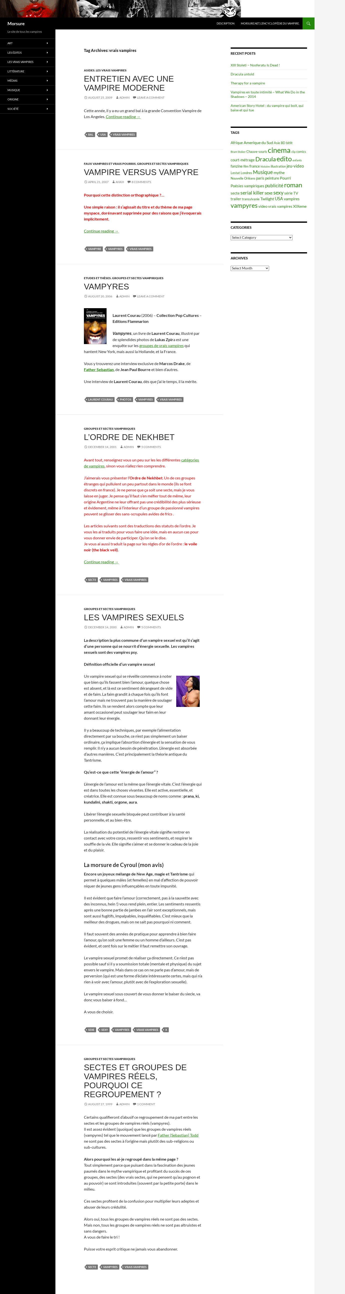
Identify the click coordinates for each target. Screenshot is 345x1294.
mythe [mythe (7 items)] (279, 172)
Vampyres (106, 286)
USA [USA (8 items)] (279, 198)
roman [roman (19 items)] (293, 185)
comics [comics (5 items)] (301, 152)
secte (92, 579)
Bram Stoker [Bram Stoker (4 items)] (238, 151)
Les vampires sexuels (134, 617)
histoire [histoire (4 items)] (265, 166)
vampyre (94, 248)
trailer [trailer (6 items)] (236, 199)
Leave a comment (151, 97)
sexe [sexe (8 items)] (269, 193)
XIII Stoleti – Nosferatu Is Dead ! (255, 65)
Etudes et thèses (97, 278)
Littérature (15, 71)
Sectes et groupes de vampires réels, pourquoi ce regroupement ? (135, 1081)
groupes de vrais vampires (161, 345)
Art (9, 43)
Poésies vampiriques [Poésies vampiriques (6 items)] (247, 186)
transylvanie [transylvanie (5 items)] (251, 199)
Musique (13, 90)
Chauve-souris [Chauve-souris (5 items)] (256, 152)
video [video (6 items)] (262, 206)
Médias (12, 80)
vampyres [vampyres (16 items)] (244, 205)
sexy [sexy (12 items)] (278, 192)
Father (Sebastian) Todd (178, 1135)
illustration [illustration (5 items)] (278, 166)
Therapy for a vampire (248, 83)
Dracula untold (242, 74)
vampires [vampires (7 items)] (292, 198)
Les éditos (14, 52)
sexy (104, 1029)
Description (225, 23)
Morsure (16, 23)
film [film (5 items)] (246, 166)
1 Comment (146, 1104)
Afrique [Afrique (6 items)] (237, 143)
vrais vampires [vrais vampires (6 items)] (280, 206)
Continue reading (123, 116)
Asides (89, 70)
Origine (12, 99)
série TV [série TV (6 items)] (291, 193)
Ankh (120, 182)
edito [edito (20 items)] (284, 159)
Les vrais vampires (111, 70)
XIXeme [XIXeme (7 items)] (300, 206)
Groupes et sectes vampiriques (162, 164)
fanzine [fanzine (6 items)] (237, 166)
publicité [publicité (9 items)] (274, 185)
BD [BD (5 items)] (283, 143)
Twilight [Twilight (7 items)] (267, 198)
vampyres (115, 248)
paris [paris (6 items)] (260, 178)
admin (124, 97)
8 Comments (141, 182)
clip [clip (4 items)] (293, 151)
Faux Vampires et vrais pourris (110, 164)
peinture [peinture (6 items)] (272, 178)
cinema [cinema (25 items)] (279, 150)
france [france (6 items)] (254, 166)
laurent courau (100, 399)
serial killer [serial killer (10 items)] (252, 193)
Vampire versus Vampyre (141, 172)
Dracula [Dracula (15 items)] (265, 159)
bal (90, 134)
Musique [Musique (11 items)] (263, 172)
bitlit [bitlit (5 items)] (289, 143)
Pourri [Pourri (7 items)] (285, 178)
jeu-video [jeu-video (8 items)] (295, 166)
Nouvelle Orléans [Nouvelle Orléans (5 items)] (243, 178)
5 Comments (151, 447)
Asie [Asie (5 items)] (277, 143)
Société (12, 108)
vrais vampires (124, 134)
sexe (91, 1029)
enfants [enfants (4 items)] (297, 160)
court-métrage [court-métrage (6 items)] (243, 160)
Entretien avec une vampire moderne (129, 83)
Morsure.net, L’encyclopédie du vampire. (270, 23)
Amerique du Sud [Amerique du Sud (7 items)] (258, 142)
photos (125, 399)
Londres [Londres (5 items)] (246, 173)
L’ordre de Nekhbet (129, 437)
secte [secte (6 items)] (235, 193)
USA (103, 134)
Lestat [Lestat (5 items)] (235, 173)
